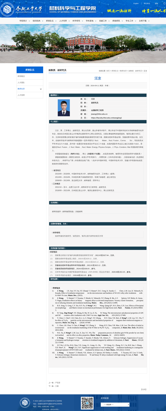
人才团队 (21, 82)
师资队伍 (29, 70)
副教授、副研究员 (135, 71)
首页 (108, 71)
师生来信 (147, 3)
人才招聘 (21, 95)
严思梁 (57, 383)
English (136, 3)
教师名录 (21, 89)
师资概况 (21, 76)
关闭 (143, 389)
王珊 (57, 386)
